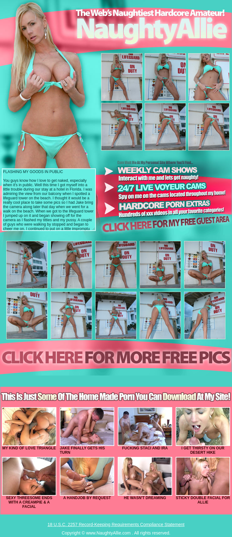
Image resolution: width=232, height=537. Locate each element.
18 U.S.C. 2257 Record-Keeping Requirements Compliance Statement (116, 524)
